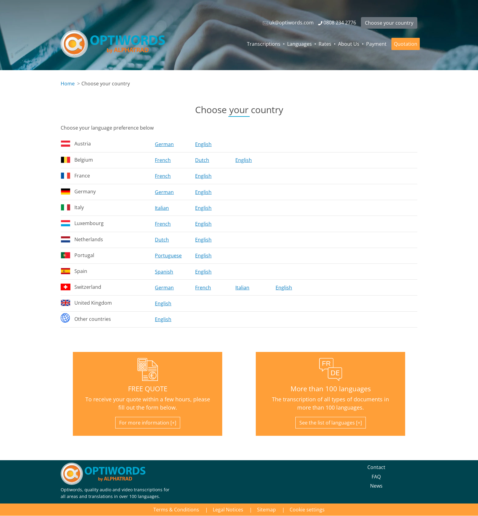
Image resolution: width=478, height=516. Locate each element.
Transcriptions (263, 44)
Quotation (405, 44)
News (376, 485)
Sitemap (266, 509)
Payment (376, 44)
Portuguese (168, 255)
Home (68, 83)
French (163, 160)
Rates (325, 44)
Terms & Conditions (176, 509)
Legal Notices (228, 509)
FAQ (376, 476)
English (203, 144)
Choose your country (389, 23)
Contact (376, 467)
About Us (348, 44)
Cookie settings (307, 509)
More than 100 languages (331, 388)
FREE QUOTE (147, 388)
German (164, 144)
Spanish (164, 271)
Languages (299, 44)
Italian (162, 208)
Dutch (202, 160)
